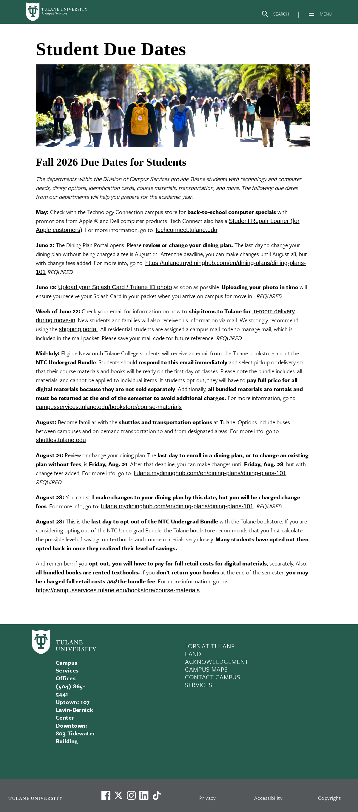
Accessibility (268, 798)
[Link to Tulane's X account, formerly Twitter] (118, 795)
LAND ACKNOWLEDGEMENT (217, 657)
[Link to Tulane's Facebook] (131, 795)
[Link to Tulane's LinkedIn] (143, 795)
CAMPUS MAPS (206, 669)
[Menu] (311, 13)
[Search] (275, 15)
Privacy (207, 798)
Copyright (329, 798)
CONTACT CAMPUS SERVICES (212, 680)
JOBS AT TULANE (209, 645)
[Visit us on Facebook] (105, 795)
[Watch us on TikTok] (156, 795)
